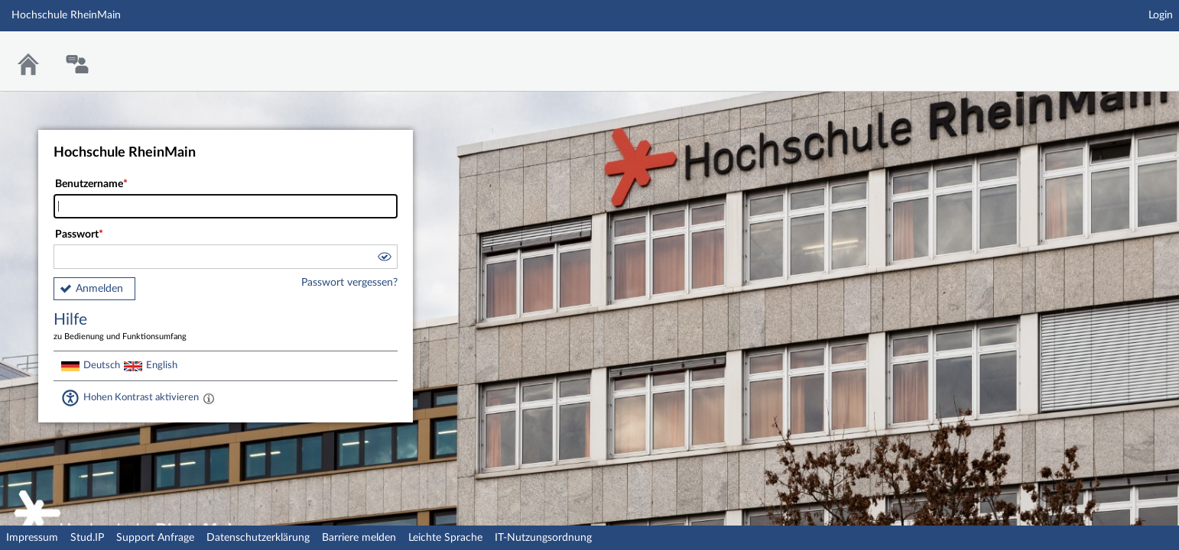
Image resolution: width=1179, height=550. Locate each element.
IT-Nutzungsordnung (543, 537)
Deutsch (101, 365)
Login (1160, 15)
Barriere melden (359, 537)
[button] (383, 259)
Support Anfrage (155, 537)
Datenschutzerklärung (258, 537)
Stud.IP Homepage (1120, 51)
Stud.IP (87, 537)
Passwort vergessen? (349, 282)
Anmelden (99, 288)
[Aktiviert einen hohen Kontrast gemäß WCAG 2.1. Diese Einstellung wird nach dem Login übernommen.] (209, 398)
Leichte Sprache (445, 537)
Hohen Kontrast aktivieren (141, 397)
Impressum (32, 537)
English (161, 365)
